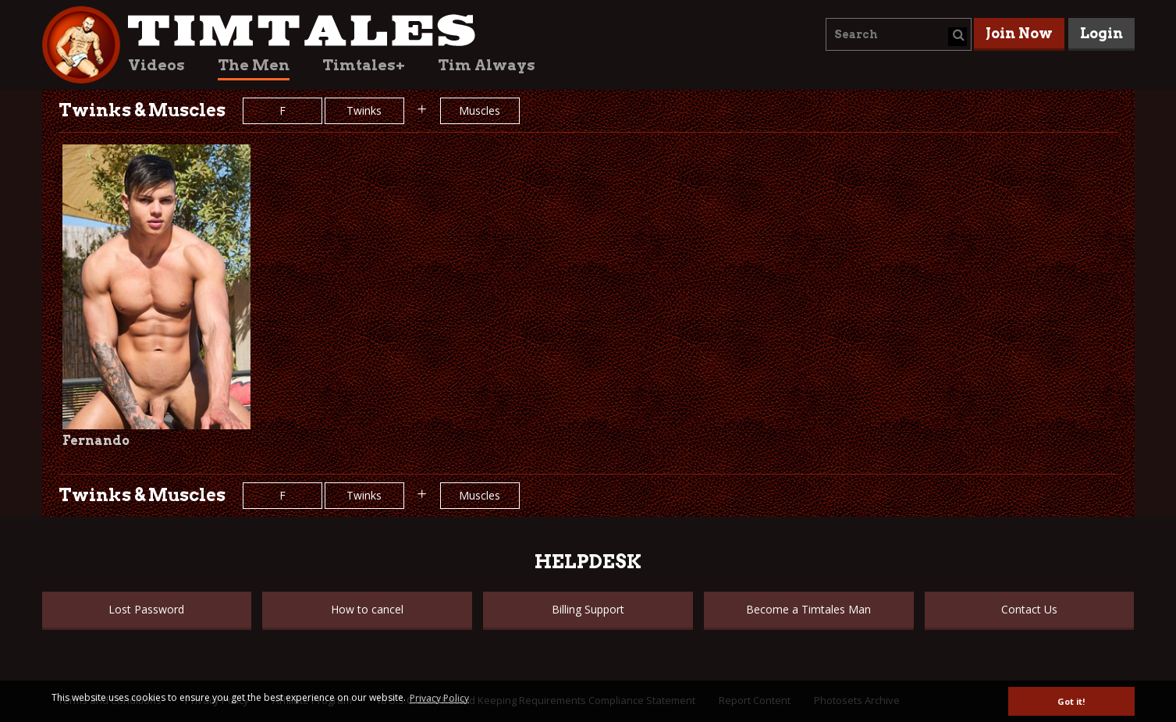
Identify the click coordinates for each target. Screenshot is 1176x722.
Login (1101, 33)
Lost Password (146, 609)
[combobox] (899, 34)
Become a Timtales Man (808, 609)
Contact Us (1029, 609)
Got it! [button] (1071, 701)
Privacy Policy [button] (439, 698)
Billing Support (588, 609)
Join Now (1019, 33)
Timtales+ (363, 65)
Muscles (479, 110)
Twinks (364, 110)
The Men (254, 65)
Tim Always (486, 65)
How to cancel (367, 609)
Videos (156, 65)
